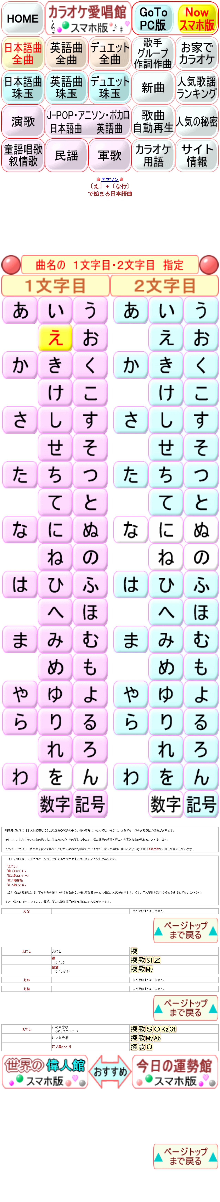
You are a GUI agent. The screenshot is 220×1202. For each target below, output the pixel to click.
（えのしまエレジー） (65, 1031)
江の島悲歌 (60, 1027)
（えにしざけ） (61, 971)
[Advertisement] (104, 225)
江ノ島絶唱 (60, 1038)
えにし (57, 951)
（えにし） (59, 962)
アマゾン (110, 179)
